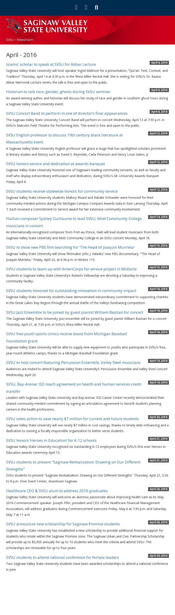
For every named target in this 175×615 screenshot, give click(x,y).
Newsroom (25, 39)
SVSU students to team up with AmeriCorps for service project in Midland (71, 268)
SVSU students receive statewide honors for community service (62, 191)
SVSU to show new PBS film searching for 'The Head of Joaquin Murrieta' (70, 247)
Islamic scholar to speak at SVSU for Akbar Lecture (51, 64)
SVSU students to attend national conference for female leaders (62, 557)
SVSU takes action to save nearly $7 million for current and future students (72, 418)
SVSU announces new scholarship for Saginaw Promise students (63, 523)
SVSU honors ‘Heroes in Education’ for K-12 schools (51, 440)
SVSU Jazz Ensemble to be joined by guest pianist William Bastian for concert (74, 312)
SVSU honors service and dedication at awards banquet (55, 163)
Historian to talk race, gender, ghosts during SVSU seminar (58, 91)
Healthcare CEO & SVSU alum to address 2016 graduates (57, 490)
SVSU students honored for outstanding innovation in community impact (71, 290)
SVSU (10, 39)
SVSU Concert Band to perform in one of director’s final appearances (67, 113)
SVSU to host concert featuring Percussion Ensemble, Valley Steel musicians (73, 362)
